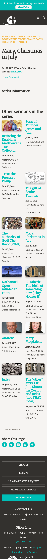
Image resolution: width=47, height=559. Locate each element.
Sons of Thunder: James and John (33, 127)
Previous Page (12, 429)
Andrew (7, 338)
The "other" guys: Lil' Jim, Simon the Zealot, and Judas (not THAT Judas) (34, 390)
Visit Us (23, 464)
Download (14, 77)
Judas (6, 379)
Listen (5, 77)
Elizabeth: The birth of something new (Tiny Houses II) (34, 289)
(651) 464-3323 (23, 541)
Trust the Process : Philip (9, 177)
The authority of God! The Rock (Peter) (11, 238)
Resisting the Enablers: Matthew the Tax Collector (11, 143)
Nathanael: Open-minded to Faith (10, 287)
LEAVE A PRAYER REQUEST (23, 481)
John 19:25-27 (17, 71)
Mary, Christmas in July (35, 237)
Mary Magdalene (33, 340)
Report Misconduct (23, 489)
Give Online (23, 497)
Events (23, 473)
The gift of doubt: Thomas (33, 192)
